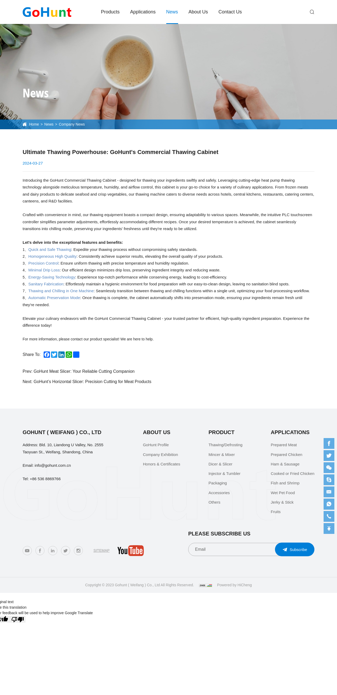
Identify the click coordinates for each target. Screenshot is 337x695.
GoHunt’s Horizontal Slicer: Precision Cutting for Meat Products (92, 381)
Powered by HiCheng (234, 585)
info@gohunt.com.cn (53, 465)
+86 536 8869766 (45, 478)
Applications (143, 11)
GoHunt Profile (156, 445)
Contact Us (230, 11)
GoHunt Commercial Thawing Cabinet (83, 180)
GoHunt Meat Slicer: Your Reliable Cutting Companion (84, 371)
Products (110, 11)
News (172, 11)
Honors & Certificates (161, 464)
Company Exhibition (160, 454)
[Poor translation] (17, 619)
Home (34, 124)
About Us (198, 11)
